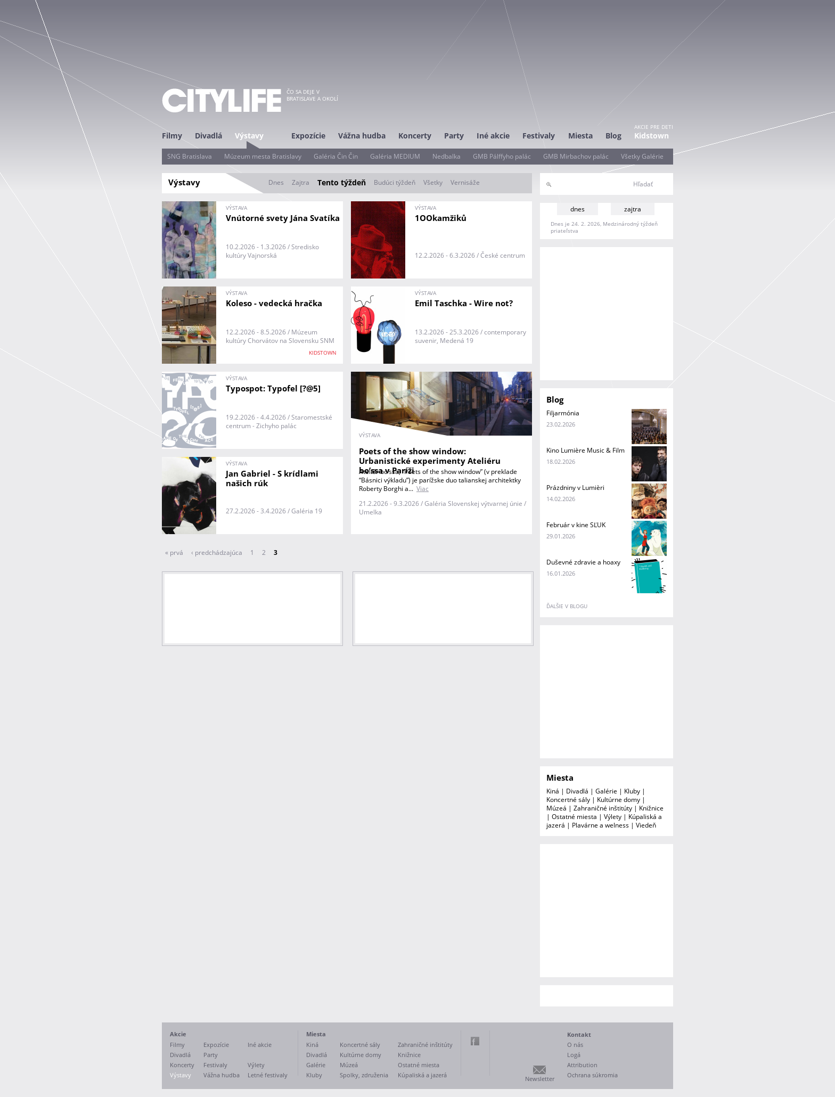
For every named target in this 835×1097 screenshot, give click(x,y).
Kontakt (579, 1034)
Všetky (433, 182)
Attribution (582, 1065)
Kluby (632, 791)
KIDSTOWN (323, 352)
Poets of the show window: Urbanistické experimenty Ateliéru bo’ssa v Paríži (430, 461)
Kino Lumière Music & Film (585, 450)
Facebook (475, 1041)
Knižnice (651, 808)
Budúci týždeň (394, 182)
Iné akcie (493, 135)
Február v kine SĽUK (575, 524)
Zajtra (300, 182)
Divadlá (208, 135)
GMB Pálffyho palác (502, 156)
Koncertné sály (568, 799)
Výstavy (249, 135)
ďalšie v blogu (566, 606)
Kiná (552, 791)
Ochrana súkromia (592, 1075)
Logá (573, 1055)
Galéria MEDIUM (395, 156)
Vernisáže (465, 182)
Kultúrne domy (618, 799)
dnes (577, 209)
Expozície (308, 135)
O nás (575, 1045)
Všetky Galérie (642, 156)
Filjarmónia (562, 412)
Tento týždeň (341, 182)
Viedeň (646, 825)
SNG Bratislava (189, 156)
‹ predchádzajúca (216, 552)
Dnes (276, 182)
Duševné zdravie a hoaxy (583, 562)
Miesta (580, 135)
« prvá (174, 552)
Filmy (172, 135)
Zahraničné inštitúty (603, 808)
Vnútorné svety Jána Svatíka (283, 217)
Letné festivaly (268, 1075)
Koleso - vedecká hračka (274, 303)
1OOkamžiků (440, 217)
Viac (422, 488)
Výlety (612, 816)
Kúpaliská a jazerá (422, 1075)
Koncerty (414, 135)
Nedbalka (446, 156)
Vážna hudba (362, 135)
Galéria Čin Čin (336, 156)
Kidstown (651, 135)
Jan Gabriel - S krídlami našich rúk (272, 478)
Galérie (606, 791)
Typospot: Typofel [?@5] (273, 388)
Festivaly (538, 135)
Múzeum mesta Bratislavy (262, 156)
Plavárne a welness (600, 825)
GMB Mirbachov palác (576, 156)
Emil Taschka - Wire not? (464, 303)
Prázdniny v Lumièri (575, 487)
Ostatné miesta (574, 816)
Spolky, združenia (364, 1075)
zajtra (632, 209)
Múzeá (556, 808)
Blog (613, 135)
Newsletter (539, 1079)
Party (454, 135)
